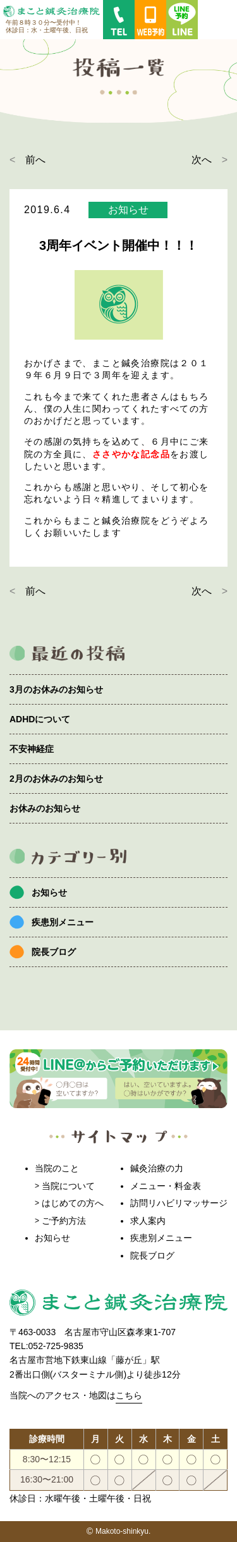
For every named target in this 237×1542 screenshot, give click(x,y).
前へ (35, 159)
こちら (129, 1395)
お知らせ (49, 892)
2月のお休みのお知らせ (56, 779)
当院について (68, 1186)
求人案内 (148, 1221)
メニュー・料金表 (165, 1186)
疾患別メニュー (63, 922)
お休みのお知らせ (44, 808)
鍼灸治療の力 (156, 1168)
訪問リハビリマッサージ (179, 1203)
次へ (201, 159)
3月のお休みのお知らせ (56, 689)
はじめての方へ (73, 1203)
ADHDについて (39, 719)
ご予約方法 (64, 1221)
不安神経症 (31, 749)
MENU (217, 19)
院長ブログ (54, 952)
